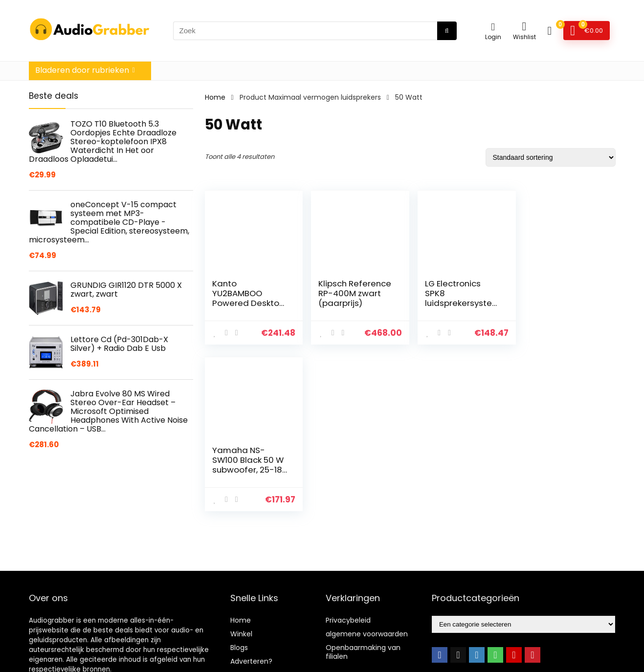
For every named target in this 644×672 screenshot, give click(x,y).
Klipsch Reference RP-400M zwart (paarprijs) (353, 293)
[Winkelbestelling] (551, 157)
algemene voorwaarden (367, 634)
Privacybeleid (348, 620)
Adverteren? (251, 661)
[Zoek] (446, 31)
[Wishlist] (524, 26)
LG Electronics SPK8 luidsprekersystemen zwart (455, 298)
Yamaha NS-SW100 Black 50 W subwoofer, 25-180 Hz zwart (562, 298)
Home (215, 97)
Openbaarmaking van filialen (363, 652)
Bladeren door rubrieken (82, 70)
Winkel (241, 634)
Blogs (239, 647)
